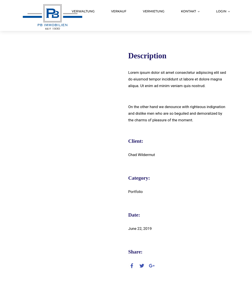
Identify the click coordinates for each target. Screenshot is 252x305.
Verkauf (118, 11)
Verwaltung (83, 11)
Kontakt (188, 11)
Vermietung (153, 11)
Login (221, 11)
